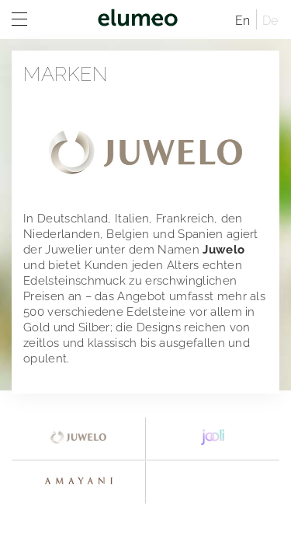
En (243, 20)
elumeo (138, 19)
